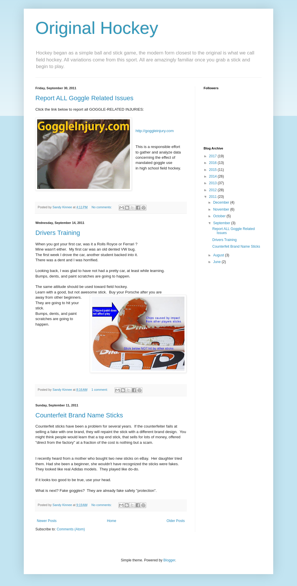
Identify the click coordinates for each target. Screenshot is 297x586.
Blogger (169, 560)
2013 (213, 183)
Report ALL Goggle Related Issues (84, 98)
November (221, 209)
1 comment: (99, 389)
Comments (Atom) (71, 529)
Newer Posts (47, 521)
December (221, 202)
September (222, 223)
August (219, 255)
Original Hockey (96, 28)
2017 (213, 156)
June (217, 262)
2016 (213, 163)
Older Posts (175, 521)
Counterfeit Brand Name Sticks (79, 415)
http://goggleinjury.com (154, 131)
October (220, 216)
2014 (213, 176)
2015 (213, 170)
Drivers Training (57, 232)
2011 (213, 197)
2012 (213, 190)
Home (111, 521)
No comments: (102, 207)
